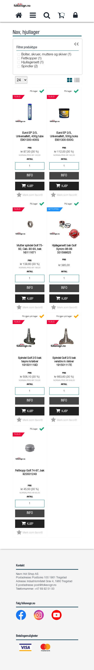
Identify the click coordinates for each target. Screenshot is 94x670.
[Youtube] (60, 616)
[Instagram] (42, 616)
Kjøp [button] (30, 186)
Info (30, 176)
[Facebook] (24, 616)
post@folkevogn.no (45, 585)
